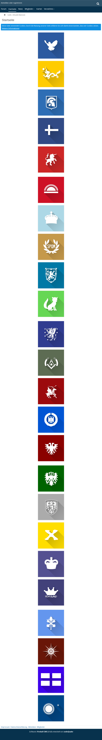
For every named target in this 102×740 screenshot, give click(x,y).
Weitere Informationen (10, 28)
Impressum (5, 727)
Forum (3, 9)
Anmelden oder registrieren (11, 3)
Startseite (12, 9)
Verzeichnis (48, 9)
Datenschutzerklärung (19, 727)
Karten (39, 9)
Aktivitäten (32, 727)
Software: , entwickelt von (51, 732)
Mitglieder (29, 9)
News (20, 9)
